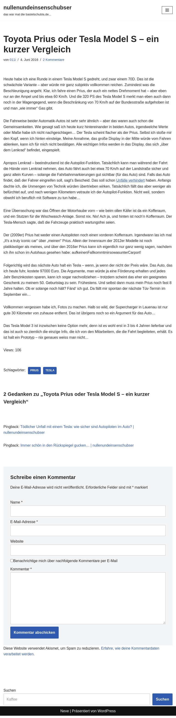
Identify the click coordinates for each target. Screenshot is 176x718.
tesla (50, 372)
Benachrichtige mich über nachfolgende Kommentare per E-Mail (63, 563)
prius (34, 372)
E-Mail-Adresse (24, 524)
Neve (64, 713)
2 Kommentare (54, 60)
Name (16, 504)
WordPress (107, 713)
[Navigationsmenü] (167, 10)
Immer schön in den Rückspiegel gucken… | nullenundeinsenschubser (78, 447)
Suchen (9, 693)
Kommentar (21, 571)
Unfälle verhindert (131, 181)
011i (13, 60)
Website (17, 543)
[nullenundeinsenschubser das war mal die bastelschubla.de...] (37, 10)
